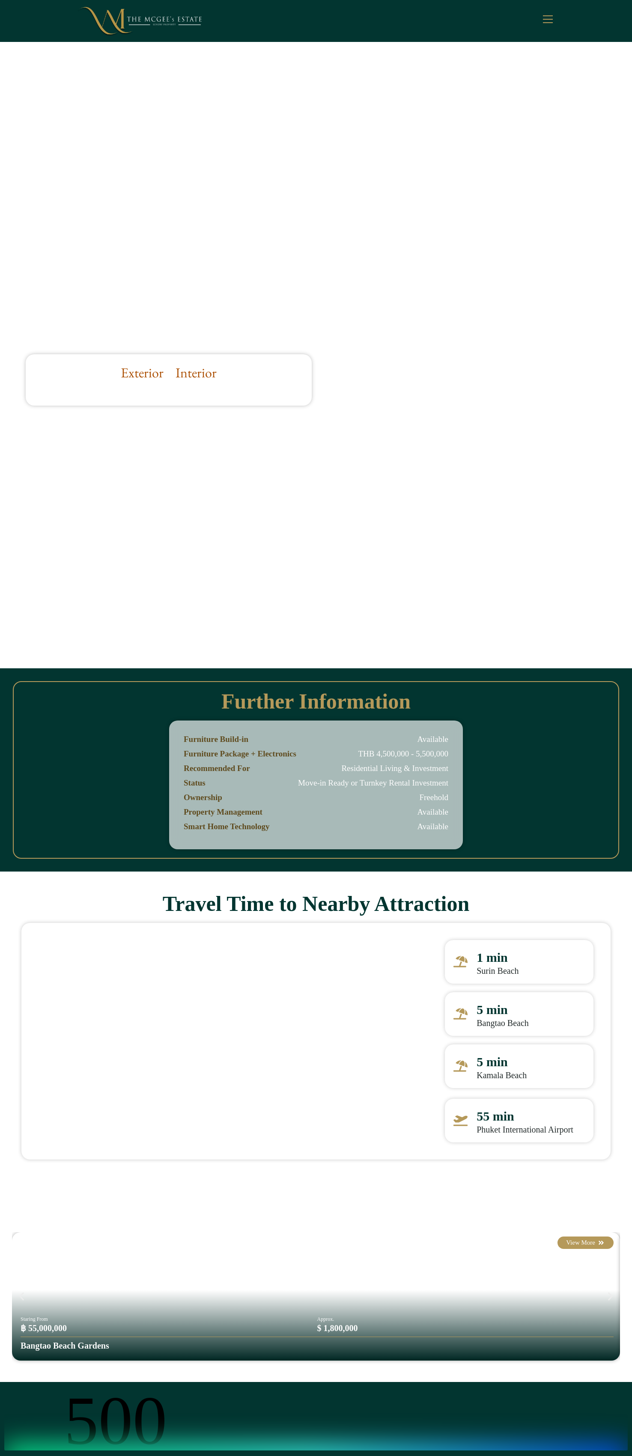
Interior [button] (196, 373)
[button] (21, 1296)
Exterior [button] (142, 373)
